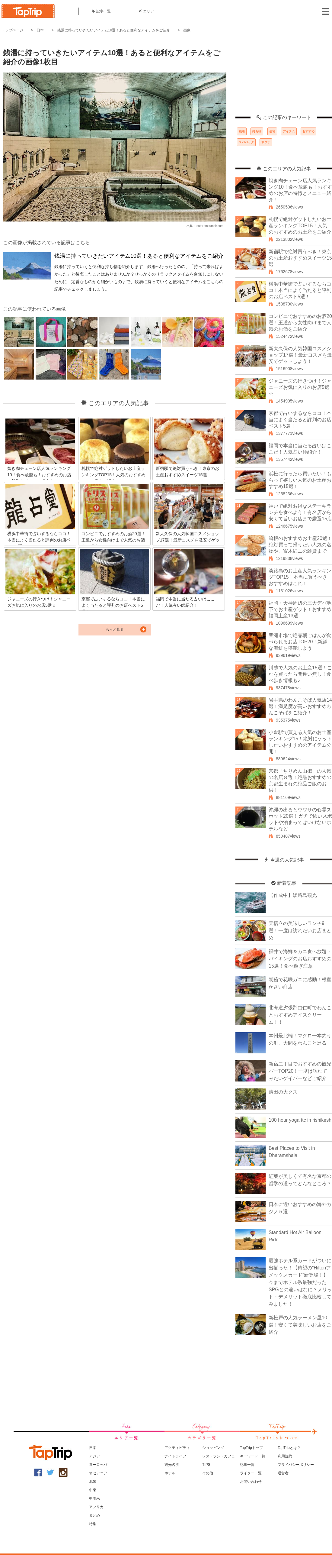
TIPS (206, 1465)
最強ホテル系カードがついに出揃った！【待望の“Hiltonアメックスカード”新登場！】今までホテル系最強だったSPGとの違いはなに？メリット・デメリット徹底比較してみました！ (300, 1282)
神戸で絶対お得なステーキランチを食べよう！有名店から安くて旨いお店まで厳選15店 (300, 512)
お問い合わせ (251, 1481)
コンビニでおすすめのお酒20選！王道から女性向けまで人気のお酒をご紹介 (300, 322)
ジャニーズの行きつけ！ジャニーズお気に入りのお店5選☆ (300, 387)
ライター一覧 (251, 1473)
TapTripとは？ (289, 1448)
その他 (207, 1473)
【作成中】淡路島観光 (293, 895)
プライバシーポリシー (296, 1465)
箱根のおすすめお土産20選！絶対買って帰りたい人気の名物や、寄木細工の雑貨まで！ (300, 545)
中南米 (94, 1498)
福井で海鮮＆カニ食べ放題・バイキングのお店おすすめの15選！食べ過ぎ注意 (300, 958)
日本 (40, 30)
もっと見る (115, 629)
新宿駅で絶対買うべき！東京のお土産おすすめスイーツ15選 (300, 258)
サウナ (265, 142)
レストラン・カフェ (218, 1456)
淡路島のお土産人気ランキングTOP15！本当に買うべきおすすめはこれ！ (300, 577)
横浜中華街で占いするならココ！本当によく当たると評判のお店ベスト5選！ (300, 290)
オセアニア (98, 1473)
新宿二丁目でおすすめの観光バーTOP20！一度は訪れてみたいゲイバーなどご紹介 (300, 1071)
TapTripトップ (251, 1448)
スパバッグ (246, 142)
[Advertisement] (283, 77)
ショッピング (213, 1448)
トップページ (12, 30)
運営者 (283, 1473)
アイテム (289, 131)
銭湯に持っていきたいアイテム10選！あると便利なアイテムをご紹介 (113, 30)
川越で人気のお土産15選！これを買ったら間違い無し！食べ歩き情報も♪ (300, 674)
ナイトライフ (175, 1456)
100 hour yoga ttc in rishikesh (300, 1120)
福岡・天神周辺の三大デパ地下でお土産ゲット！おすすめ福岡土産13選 (300, 609)
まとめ (94, 1515)
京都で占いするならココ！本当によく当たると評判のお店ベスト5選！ (300, 419)
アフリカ (96, 1507)
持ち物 (256, 131)
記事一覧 (101, 11)
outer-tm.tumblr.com (209, 226)
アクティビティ (177, 1448)
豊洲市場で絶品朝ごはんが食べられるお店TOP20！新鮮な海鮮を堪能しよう (300, 642)
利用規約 (285, 1456)
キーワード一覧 (252, 1456)
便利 (272, 131)
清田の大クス (283, 1091)
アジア (94, 1456)
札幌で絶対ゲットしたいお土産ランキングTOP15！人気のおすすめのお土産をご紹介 (300, 225)
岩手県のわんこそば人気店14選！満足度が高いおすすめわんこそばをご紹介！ (300, 706)
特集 (92, 1524)
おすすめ (308, 131)
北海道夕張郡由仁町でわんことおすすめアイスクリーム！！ (300, 1015)
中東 (92, 1490)
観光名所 (171, 1465)
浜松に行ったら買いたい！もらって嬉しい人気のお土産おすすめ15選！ (300, 480)
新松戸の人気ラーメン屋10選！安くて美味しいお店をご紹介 (300, 1325)
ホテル (169, 1473)
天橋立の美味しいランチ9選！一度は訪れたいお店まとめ (300, 930)
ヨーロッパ (98, 1465)
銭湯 (242, 131)
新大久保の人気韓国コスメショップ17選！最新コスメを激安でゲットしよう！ (300, 355)
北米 (92, 1481)
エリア (146, 11)
